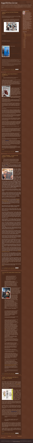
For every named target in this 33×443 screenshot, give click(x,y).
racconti (15, 374)
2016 (24, 47)
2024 (24, 40)
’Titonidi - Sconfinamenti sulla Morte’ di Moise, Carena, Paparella (10, 378)
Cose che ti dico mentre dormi (6, 374)
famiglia (13, 374)
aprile (24, 33)
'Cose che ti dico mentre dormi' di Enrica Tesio (11, 272)
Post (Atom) (4, 437)
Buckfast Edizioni (18, 384)
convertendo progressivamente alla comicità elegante (10, 364)
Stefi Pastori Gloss (17, 374)
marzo (24, 37)
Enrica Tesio (11, 374)
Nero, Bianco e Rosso (6, 201)
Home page (9, 436)
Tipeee (20, 374)
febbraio (25, 38)
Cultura (5, 329)
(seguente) (3, 149)
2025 (24, 39)
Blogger (19, 441)
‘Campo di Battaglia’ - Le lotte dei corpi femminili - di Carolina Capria (10, 156)
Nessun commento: (12, 69)
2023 (24, 41)
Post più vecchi (19, 436)
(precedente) (3, 14)
